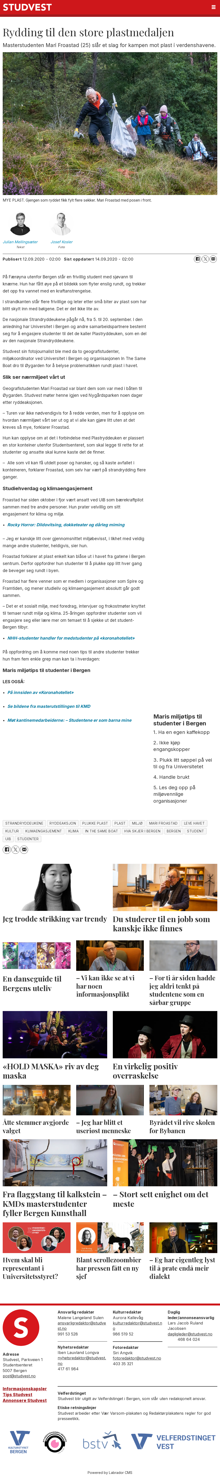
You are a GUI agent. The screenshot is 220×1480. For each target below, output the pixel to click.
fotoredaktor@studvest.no (137, 1358)
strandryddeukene (24, 823)
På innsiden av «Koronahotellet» (40, 692)
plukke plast (95, 823)
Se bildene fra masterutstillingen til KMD (48, 706)
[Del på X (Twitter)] (205, 259)
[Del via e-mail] (213, 259)
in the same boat (101, 831)
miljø (137, 823)
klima (73, 831)
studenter (28, 839)
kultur (12, 831)
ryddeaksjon (63, 823)
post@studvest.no (19, 1375)
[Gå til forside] (27, 7)
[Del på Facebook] (197, 259)
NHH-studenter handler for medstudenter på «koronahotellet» (71, 638)
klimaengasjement (43, 831)
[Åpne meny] (213, 7)
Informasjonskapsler (25, 1388)
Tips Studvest (17, 1394)
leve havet (194, 823)
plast (120, 823)
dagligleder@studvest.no (190, 1334)
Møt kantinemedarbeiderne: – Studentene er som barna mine (69, 720)
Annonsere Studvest (25, 1400)
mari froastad (163, 823)
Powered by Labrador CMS (110, 1472)
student (195, 831)
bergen (174, 831)
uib (8, 839)
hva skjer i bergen (142, 831)
